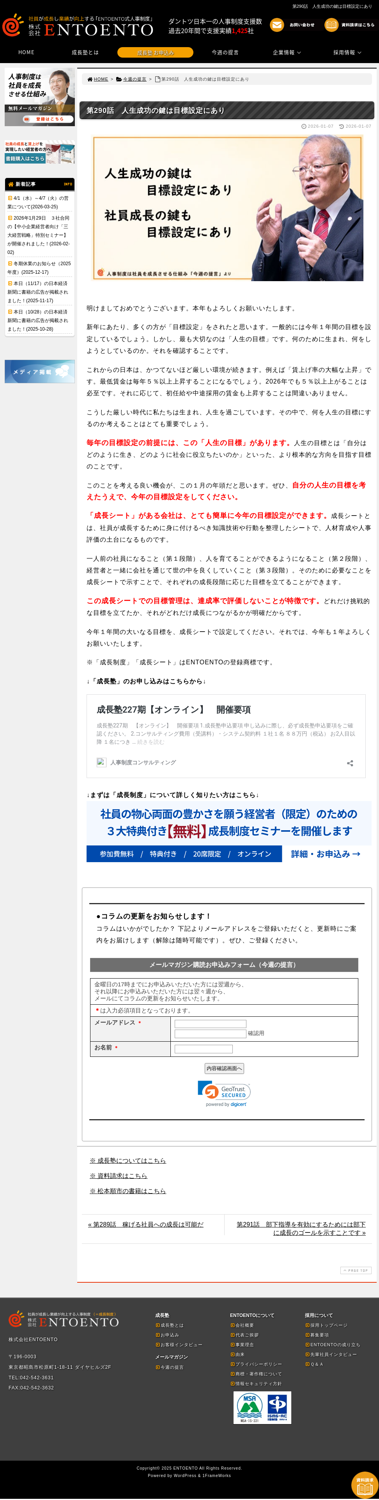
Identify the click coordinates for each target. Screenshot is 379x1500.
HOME (26, 52)
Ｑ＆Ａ (314, 1365)
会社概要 (242, 1326)
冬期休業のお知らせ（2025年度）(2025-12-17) (39, 268)
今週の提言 (225, 52)
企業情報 (288, 52)
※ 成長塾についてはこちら (128, 1161)
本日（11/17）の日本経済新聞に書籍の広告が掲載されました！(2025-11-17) (37, 292)
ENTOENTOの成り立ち (333, 1345)
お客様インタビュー (179, 1345)
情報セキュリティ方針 (256, 1384)
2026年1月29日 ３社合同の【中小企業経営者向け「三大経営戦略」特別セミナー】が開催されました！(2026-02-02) (38, 235)
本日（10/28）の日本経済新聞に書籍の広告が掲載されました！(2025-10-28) (37, 320)
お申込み (167, 1336)
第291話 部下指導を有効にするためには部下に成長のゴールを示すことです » (301, 1229)
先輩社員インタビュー (331, 1355)
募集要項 (317, 1336)
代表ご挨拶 (244, 1336)
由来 (237, 1355)
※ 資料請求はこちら (118, 1177)
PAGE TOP (355, 1271)
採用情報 (348, 52)
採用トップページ (326, 1326)
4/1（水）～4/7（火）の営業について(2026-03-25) (38, 202)
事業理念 (242, 1345)
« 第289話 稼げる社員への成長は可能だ (146, 1225)
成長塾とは (85, 52)
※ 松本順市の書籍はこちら (128, 1192)
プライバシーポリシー (256, 1365)
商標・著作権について (256, 1375)
